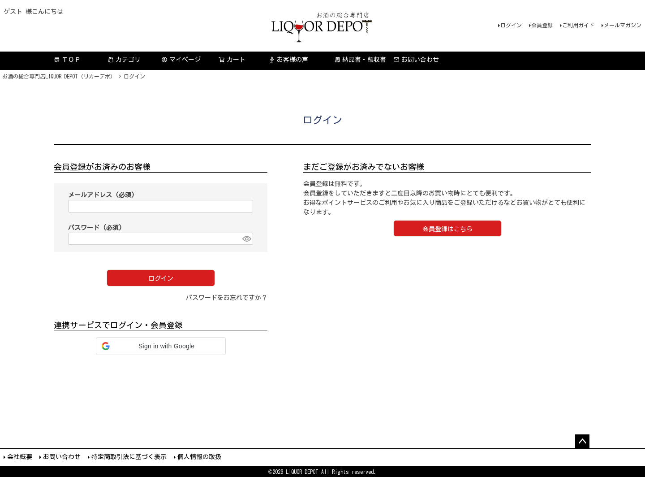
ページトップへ (582, 441)
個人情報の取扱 (199, 457)
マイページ (181, 59)
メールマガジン (622, 25)
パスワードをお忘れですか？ (226, 298)
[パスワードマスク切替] (246, 239)
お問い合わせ (416, 59)
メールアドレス (101, 195)
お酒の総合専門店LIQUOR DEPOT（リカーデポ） (59, 76)
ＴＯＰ (67, 59)
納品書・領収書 (360, 59)
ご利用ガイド (578, 25)
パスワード (95, 228)
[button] (161, 346)
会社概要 (19, 457)
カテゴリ (124, 59)
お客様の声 (288, 59)
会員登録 (542, 25)
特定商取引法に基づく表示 (129, 457)
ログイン (511, 25)
